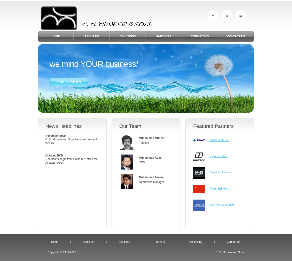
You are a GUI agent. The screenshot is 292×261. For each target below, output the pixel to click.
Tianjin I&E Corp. (219, 188)
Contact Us (233, 241)
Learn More (69, 81)
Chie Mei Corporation (222, 204)
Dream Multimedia (220, 172)
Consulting (195, 241)
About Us (88, 241)
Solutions (124, 241)
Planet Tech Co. (219, 140)
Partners (159, 241)
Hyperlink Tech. (218, 156)
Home (54, 241)
